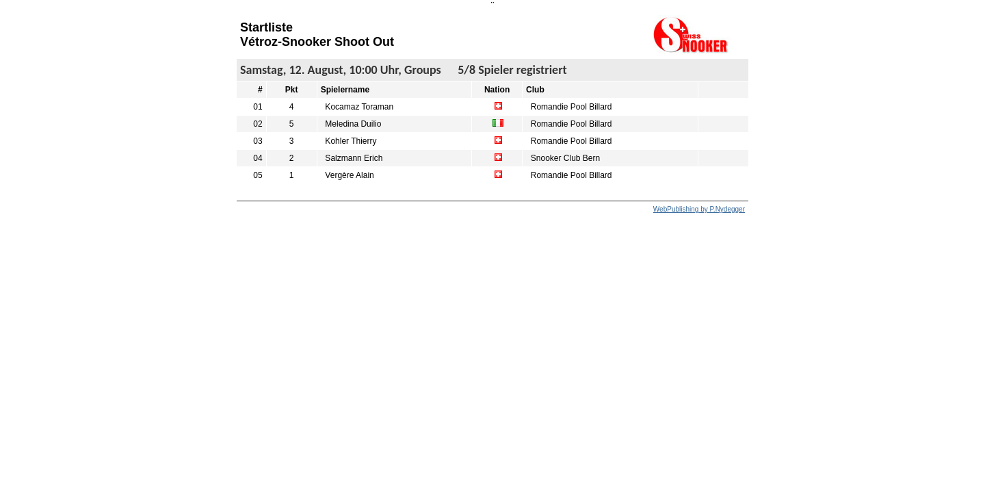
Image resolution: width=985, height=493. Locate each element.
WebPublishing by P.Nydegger (699, 209)
